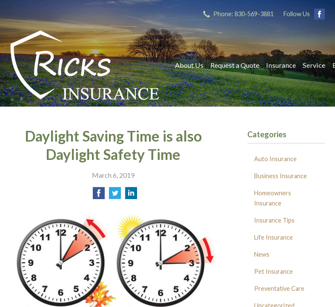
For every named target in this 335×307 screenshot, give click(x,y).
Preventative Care (279, 288)
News (261, 254)
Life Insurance (273, 237)
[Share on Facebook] (99, 195)
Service (314, 65)
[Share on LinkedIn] (131, 195)
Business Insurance (280, 176)
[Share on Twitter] (115, 195)
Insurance (281, 65)
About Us (189, 65)
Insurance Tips (274, 220)
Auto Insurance (275, 158)
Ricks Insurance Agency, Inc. (84, 65)
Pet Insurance (273, 271)
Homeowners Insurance (272, 198)
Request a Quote (234, 65)
